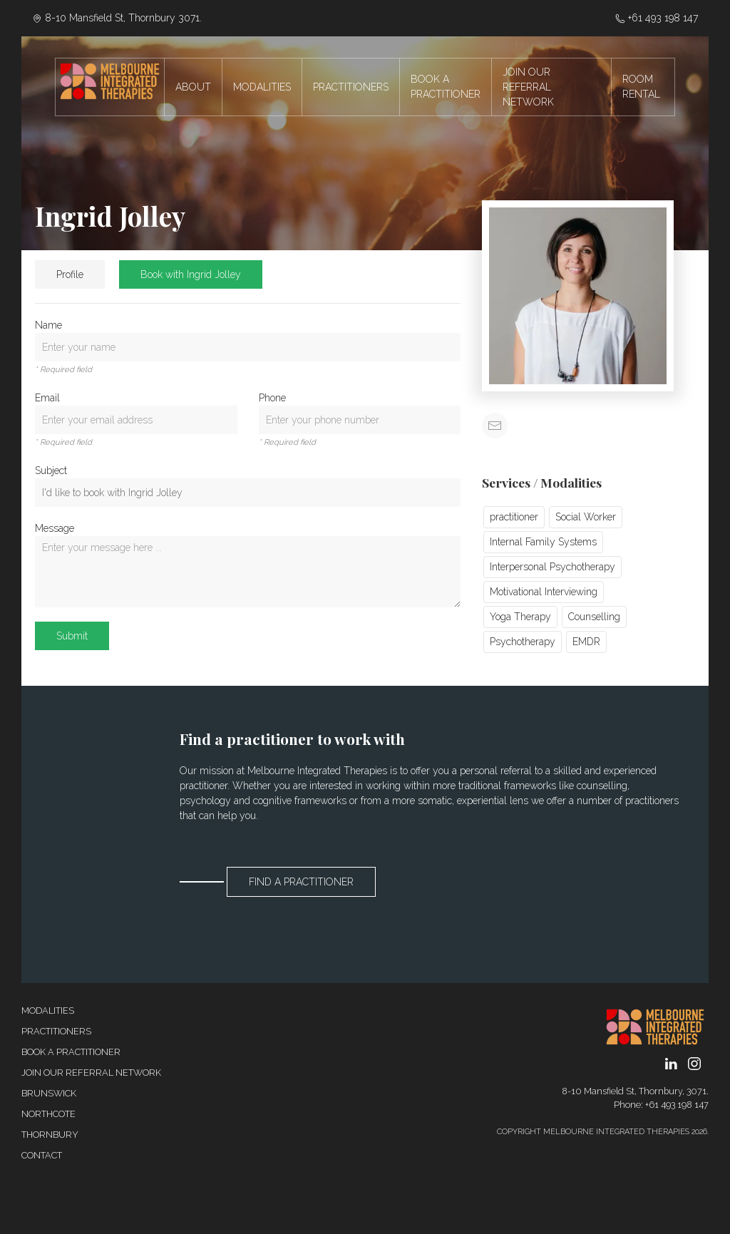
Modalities (47, 1010)
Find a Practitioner (301, 882)
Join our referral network (91, 1072)
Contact (41, 1155)
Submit (72, 636)
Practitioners (56, 1031)
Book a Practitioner (70, 1052)
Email (47, 397)
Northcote (48, 1114)
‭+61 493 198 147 (656, 18)
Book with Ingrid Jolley (190, 274)
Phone (272, 397)
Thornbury (49, 1134)
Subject (51, 470)
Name (48, 325)
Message (54, 528)
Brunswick (48, 1093)
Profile (69, 274)
